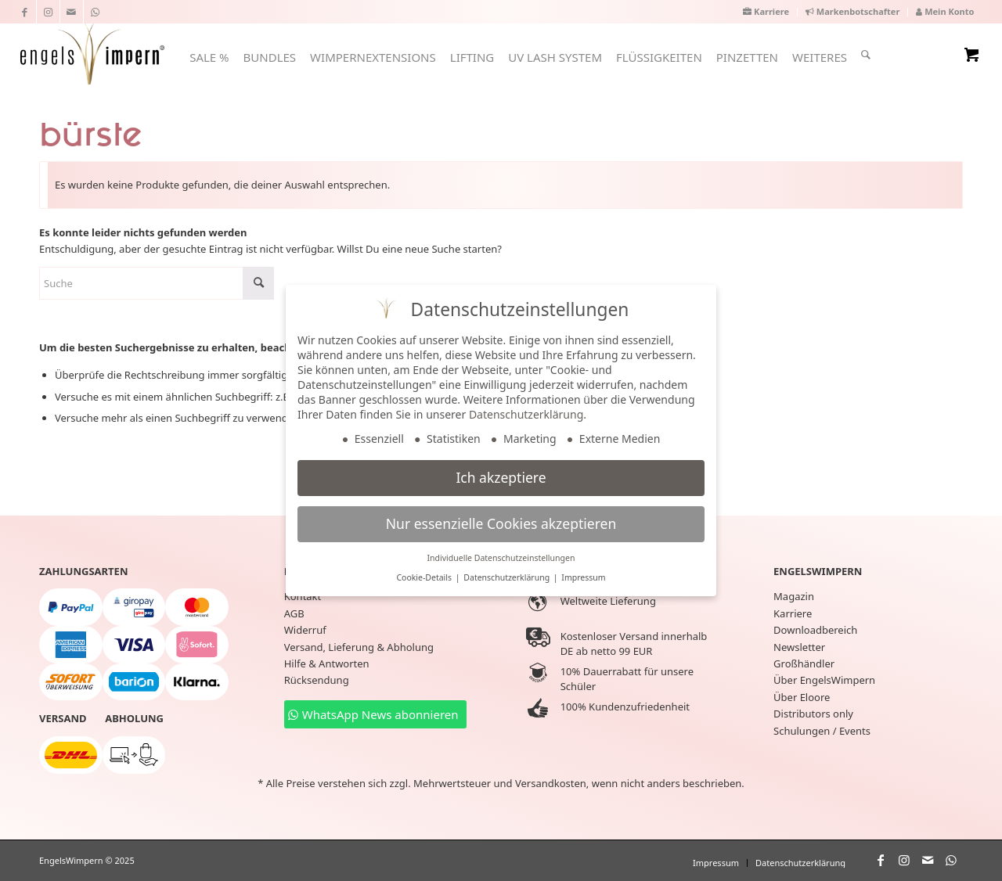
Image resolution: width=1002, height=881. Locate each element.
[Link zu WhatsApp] (95, 11)
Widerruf (305, 630)
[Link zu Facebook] (24, 11)
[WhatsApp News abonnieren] (375, 714)
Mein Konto (945, 11)
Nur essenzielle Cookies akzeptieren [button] (501, 523)
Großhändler (803, 663)
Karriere (766, 11)
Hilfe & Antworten (326, 663)
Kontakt (303, 596)
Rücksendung (316, 680)
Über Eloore (801, 697)
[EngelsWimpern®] (92, 52)
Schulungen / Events (821, 731)
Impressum (583, 577)
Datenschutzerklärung (526, 414)
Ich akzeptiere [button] (501, 477)
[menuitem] (766, 12)
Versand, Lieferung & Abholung (359, 647)
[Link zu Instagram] (48, 11)
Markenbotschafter (852, 11)
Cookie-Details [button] (424, 577)
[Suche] (866, 55)
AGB (294, 613)
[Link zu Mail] (71, 11)
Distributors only (813, 714)
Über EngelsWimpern (824, 680)
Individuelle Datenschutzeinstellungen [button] (501, 557)
